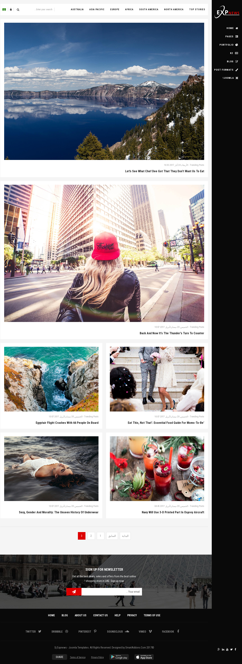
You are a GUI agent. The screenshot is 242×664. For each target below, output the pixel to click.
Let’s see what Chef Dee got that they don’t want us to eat (164, 171)
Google (219, 649)
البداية (125, 535)
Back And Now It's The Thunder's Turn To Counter (172, 333)
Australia (77, 9)
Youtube (227, 649)
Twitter (231, 649)
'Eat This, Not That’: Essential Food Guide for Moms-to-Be (166, 423)
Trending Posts (197, 165)
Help (117, 615)
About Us (80, 615)
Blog (65, 615)
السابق (112, 535)
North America (174, 9)
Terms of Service (77, 657)
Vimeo (143, 631)
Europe (114, 9)
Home (51, 615)
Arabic (4, 9)
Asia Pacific (97, 9)
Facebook (235, 649)
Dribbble (57, 631)
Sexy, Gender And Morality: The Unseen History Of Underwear (59, 512)
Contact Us (100, 615)
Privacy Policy (97, 657)
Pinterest (85, 631)
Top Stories (197, 9)
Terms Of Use (152, 615)
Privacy (132, 615)
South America (148, 9)
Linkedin (223, 649)
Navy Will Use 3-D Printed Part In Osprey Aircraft (173, 512)
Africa (129, 9)
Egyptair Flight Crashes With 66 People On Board (67, 423)
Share (59, 657)
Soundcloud (115, 631)
